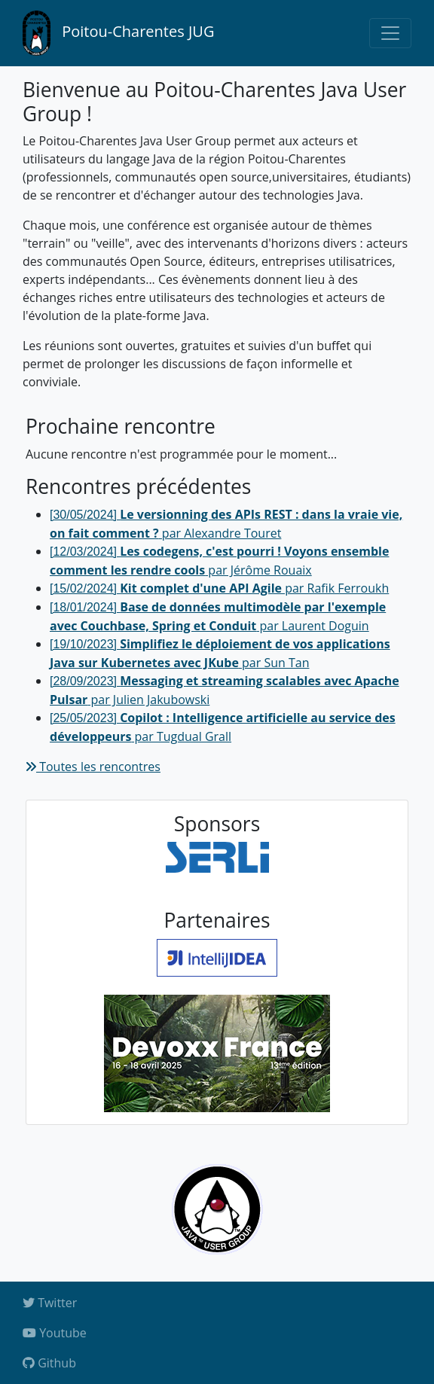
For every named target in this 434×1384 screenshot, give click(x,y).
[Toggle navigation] (390, 33)
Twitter (50, 1302)
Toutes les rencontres (93, 766)
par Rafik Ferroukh (219, 588)
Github (49, 1363)
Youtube (55, 1333)
